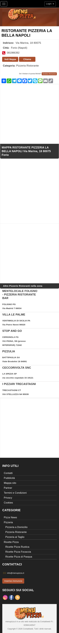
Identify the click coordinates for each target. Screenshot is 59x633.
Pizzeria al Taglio (14, 537)
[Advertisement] (29, 114)
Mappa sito (10, 483)
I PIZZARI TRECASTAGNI (19, 384)
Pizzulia (8, 351)
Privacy (8, 497)
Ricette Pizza (11, 542)
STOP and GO (12, 330)
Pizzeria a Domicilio (16, 527)
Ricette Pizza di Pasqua (18, 556)
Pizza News (10, 517)
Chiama (27, 59)
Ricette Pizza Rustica (17, 547)
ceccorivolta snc (16, 367)
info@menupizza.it (15, 573)
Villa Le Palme (13, 314)
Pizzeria (8, 522)
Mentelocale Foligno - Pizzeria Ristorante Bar (19, 294)
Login (50, 3)
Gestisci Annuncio (49, 74)
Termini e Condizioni (15, 492)
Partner (8, 488)
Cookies (8, 502)
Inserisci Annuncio (13, 581)
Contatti (8, 473)
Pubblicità (9, 478)
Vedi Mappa (10, 59)
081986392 (13, 52)
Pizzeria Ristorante (27, 65)
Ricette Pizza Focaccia (18, 551)
